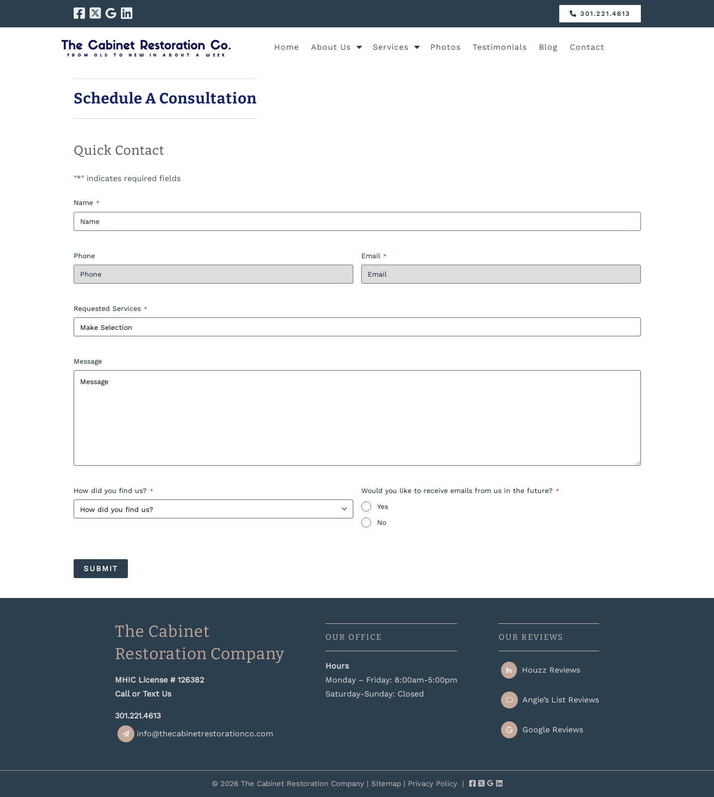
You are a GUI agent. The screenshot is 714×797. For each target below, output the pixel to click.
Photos (445, 47)
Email (374, 256)
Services (390, 47)
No (381, 522)
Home (286, 47)
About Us (331, 47)
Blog (548, 47)
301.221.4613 (600, 13)
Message (88, 361)
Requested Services (110, 308)
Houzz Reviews (540, 670)
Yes (382, 506)
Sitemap (386, 783)
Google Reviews (542, 729)
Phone (84, 256)
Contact (587, 47)
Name (87, 203)
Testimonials (500, 47)
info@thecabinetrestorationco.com (195, 733)
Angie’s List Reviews (550, 699)
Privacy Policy (432, 783)
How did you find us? (113, 491)
